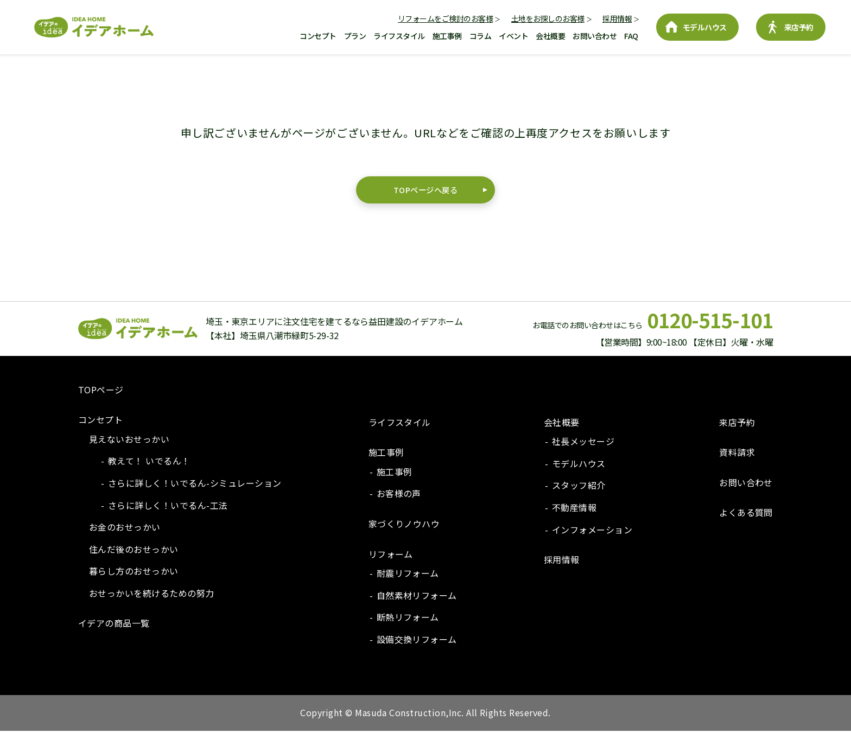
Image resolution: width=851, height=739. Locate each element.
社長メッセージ (583, 449)
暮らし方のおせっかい (134, 578)
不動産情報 (574, 514)
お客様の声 (399, 501)
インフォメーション (592, 537)
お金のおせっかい (125, 534)
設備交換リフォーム (417, 646)
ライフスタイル (399, 35)
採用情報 (617, 18)
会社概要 (550, 35)
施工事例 (447, 35)
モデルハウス (705, 27)
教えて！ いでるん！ (149, 468)
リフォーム (391, 561)
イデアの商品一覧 (114, 631)
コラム (480, 35)
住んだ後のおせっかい (134, 556)
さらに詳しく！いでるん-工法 (168, 512)
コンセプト (318, 35)
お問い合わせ (595, 35)
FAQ (631, 35)
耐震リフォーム (408, 581)
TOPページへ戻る (425, 194)
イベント (513, 35)
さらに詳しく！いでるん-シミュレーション (195, 490)
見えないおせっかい (129, 446)
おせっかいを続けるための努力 (151, 600)
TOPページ (101, 397)
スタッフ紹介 (579, 493)
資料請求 (737, 460)
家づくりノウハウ (404, 531)
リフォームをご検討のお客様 (445, 18)
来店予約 (799, 27)
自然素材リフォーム (417, 602)
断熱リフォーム (408, 625)
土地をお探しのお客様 (548, 18)
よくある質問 (746, 520)
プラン (355, 35)
